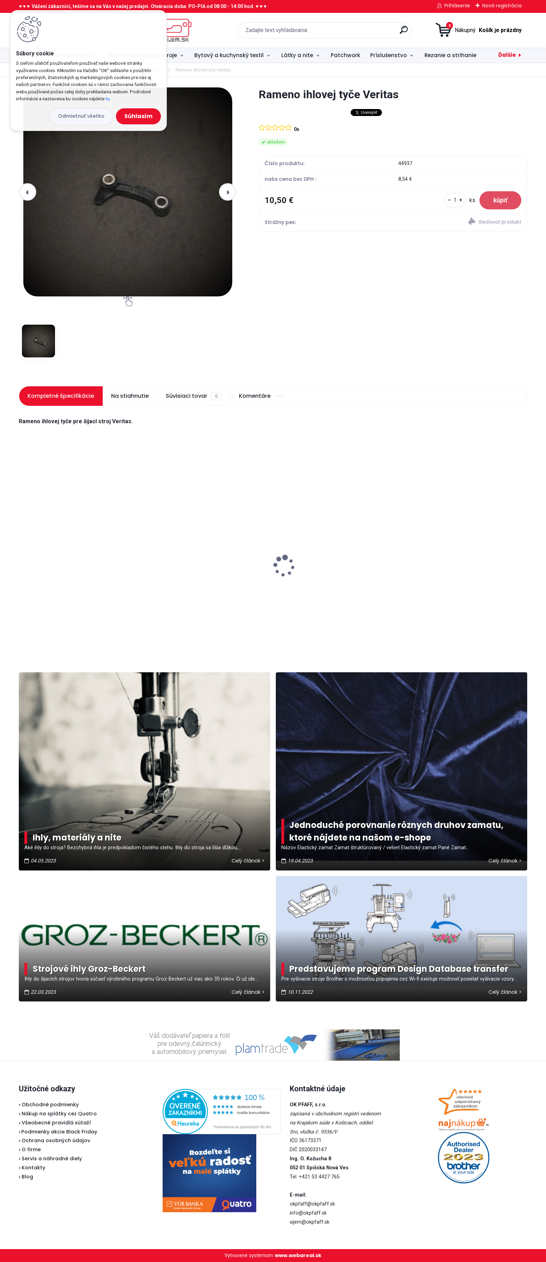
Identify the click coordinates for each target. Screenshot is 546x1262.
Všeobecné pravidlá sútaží (56, 1122)
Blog (27, 1176)
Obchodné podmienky (50, 1104)
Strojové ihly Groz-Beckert (89, 969)
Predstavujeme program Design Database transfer (398, 969)
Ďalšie (507, 55)
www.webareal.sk (298, 1255)
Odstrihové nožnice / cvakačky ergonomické (193, 580)
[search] (346, 32)
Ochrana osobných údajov (56, 1140)
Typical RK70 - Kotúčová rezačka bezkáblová (68, 552)
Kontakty (33, 1167)
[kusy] (455, 200)
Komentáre (260, 396)
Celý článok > (248, 860)
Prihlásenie (457, 5)
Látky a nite (297, 55)
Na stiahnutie (130, 396)
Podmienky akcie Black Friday (58, 1131)
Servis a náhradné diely (52, 1158)
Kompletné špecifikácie (61, 396)
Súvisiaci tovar (193, 396)
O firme (31, 1149)
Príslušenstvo (388, 55)
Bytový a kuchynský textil (229, 55)
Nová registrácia (502, 5)
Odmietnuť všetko (81, 116)
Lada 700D (294, 565)
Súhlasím (138, 116)
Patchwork (345, 55)
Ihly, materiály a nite (77, 837)
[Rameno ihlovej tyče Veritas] (127, 191)
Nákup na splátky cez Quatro (59, 1113)
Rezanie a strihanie (450, 55)
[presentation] (27, 192)
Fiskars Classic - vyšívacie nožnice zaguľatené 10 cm (455, 580)
